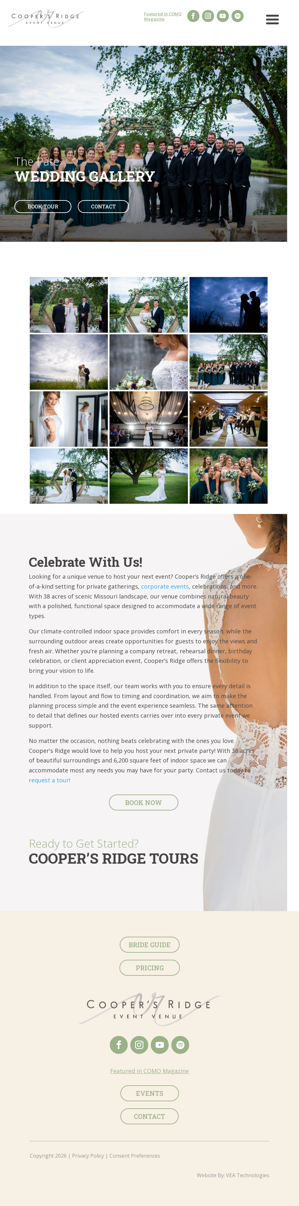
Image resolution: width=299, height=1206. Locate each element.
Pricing (150, 968)
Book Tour (43, 206)
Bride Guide (150, 945)
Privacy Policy (88, 1155)
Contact (103, 206)
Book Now (143, 802)
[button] (272, 22)
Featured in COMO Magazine (163, 16)
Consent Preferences (134, 1155)
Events (149, 1093)
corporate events (165, 586)
